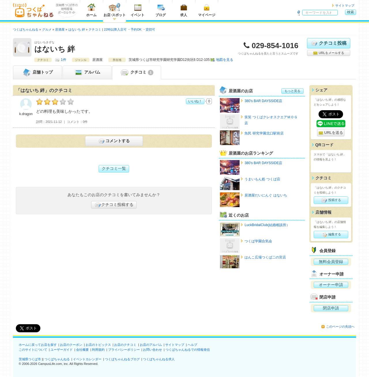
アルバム (87, 72)
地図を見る (224, 60)
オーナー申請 (331, 284)
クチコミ (136, 72)
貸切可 (150, 29)
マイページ (206, 10)
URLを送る (331, 132)
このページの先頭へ (340, 326)
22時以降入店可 (115, 29)
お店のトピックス (98, 344)
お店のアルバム (151, 344)
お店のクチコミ (125, 344)
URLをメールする (328, 53)
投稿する (331, 200)
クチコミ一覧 (114, 168)
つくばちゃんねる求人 (159, 359)
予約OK (136, 29)
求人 (183, 10)
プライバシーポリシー (124, 349)
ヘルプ (192, 344)
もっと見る (292, 91)
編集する (331, 234)
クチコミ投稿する (113, 204)
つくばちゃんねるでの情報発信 (187, 349)
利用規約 (98, 349)
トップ (37, 72)
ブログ (160, 10)
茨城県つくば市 (30, 359)
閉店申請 (331, 308)
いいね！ (195, 101)
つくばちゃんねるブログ (122, 359)
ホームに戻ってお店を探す (38, 344)
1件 (63, 60)
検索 (350, 12)
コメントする (113, 141)
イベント (137, 10)
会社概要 (82, 349)
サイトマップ (344, 5)
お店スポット (114, 10)
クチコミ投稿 (328, 43)
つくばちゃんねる (57, 359)
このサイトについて (33, 349)
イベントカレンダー (87, 359)
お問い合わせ (152, 349)
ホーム (91, 10)
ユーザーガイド (61, 349)
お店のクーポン (71, 344)
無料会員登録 (331, 261)
